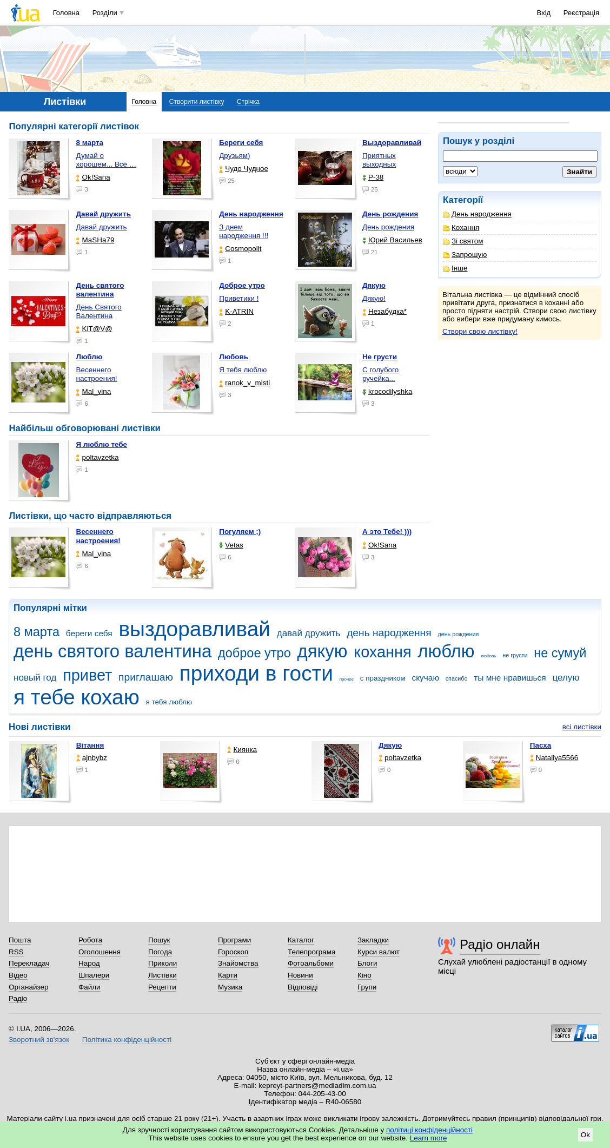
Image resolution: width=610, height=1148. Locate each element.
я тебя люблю (169, 702)
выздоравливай (194, 629)
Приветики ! (238, 298)
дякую (322, 651)
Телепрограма (312, 952)
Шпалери (93, 975)
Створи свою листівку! (480, 331)
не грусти (514, 655)
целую (565, 677)
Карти (227, 975)
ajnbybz (91, 758)
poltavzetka (97, 457)
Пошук (159, 940)
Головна (66, 13)
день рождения (458, 634)
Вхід (544, 13)
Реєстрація (581, 13)
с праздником (383, 678)
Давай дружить (101, 227)
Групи (366, 987)
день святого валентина (112, 651)
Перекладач (29, 963)
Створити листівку (196, 101)
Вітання (90, 745)
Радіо (18, 998)
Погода (160, 952)
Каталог (301, 940)
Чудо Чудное (243, 168)
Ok (585, 1135)
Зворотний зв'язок (39, 1039)
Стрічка (248, 101)
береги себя (89, 633)
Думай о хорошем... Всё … (106, 159)
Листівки (162, 975)
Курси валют (378, 952)
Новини (300, 975)
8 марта (36, 632)
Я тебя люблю (243, 370)
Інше (455, 268)
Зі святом (463, 241)
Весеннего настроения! (96, 374)
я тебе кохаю (77, 697)
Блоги (367, 963)
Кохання (461, 227)
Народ (89, 963)
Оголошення (99, 952)
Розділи (104, 13)
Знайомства (238, 963)
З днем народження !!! (243, 231)
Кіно (364, 975)
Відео (18, 975)
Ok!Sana (93, 177)
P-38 (372, 177)
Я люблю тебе (101, 444)
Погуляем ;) (240, 531)
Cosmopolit (240, 249)
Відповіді (303, 987)
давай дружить (309, 633)
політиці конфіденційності (429, 1130)
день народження (389, 632)
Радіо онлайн (500, 944)
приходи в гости (256, 673)
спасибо (457, 678)
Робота (90, 940)
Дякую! (374, 298)
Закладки (373, 940)
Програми (234, 940)
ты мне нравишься (510, 677)
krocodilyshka (387, 391)
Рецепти (162, 987)
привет (87, 675)
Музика (230, 987)
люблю (445, 651)
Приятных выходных (379, 159)
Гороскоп (233, 952)
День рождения (388, 227)
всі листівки (581, 727)
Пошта (20, 940)
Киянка (242, 749)
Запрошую (465, 254)
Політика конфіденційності (126, 1039)
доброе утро (254, 653)
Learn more (428, 1138)
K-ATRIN (236, 311)
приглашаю (145, 677)
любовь (488, 656)
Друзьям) (234, 155)
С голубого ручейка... (380, 374)
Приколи (162, 963)
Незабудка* (384, 311)
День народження (477, 214)
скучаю (425, 677)
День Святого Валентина (98, 311)
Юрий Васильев (392, 240)
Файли (89, 987)
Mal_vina (93, 391)
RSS (16, 952)
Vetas (231, 545)
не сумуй (560, 653)
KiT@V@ (94, 329)
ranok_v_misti (244, 383)
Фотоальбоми (311, 963)
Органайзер (28, 987)
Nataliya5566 (554, 758)
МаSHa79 (95, 240)
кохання (382, 652)
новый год (35, 677)
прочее (347, 679)
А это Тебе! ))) (387, 531)
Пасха (540, 745)
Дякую (390, 745)
